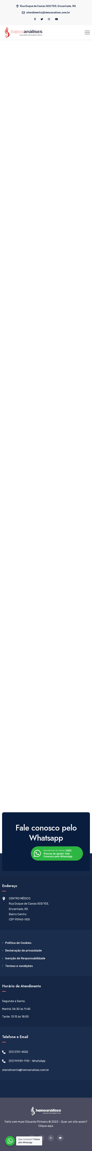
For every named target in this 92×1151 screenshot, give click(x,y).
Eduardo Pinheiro (36, 1121)
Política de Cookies (18, 943)
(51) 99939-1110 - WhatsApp (27, 1061)
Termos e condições (19, 966)
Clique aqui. (46, 1126)
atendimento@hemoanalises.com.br (25, 1070)
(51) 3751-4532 (18, 1052)
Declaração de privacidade (23, 950)
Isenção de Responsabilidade (25, 958)
